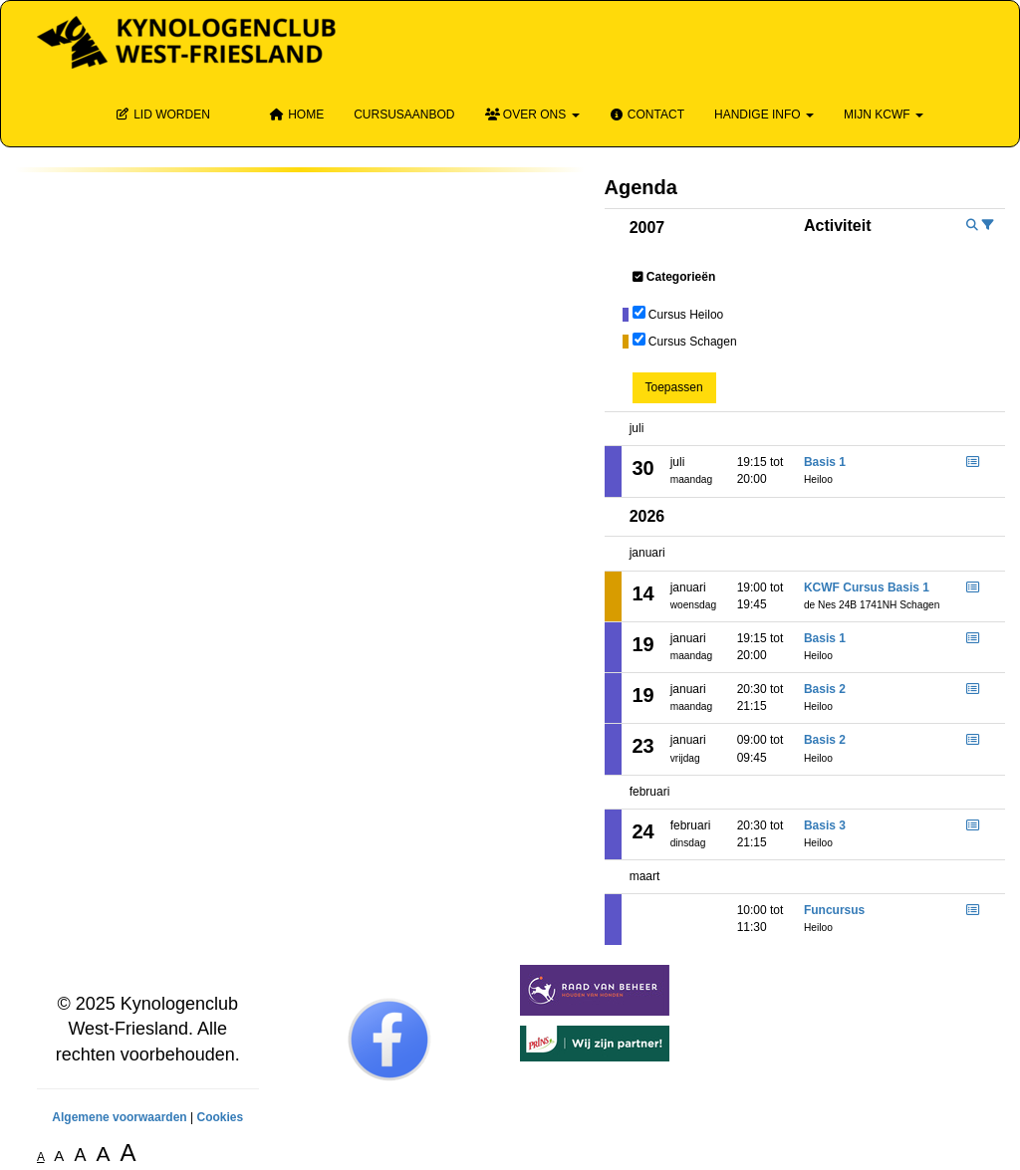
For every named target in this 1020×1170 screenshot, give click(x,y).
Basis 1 (825, 462)
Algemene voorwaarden (119, 1117)
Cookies (219, 1117)
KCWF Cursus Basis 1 (866, 587)
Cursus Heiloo (685, 315)
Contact (647, 114)
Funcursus (834, 910)
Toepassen (674, 387)
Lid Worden (163, 114)
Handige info (764, 114)
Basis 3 (825, 825)
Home (297, 114)
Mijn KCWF (883, 114)
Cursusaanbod (404, 114)
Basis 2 (825, 689)
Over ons (532, 114)
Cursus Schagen (692, 342)
